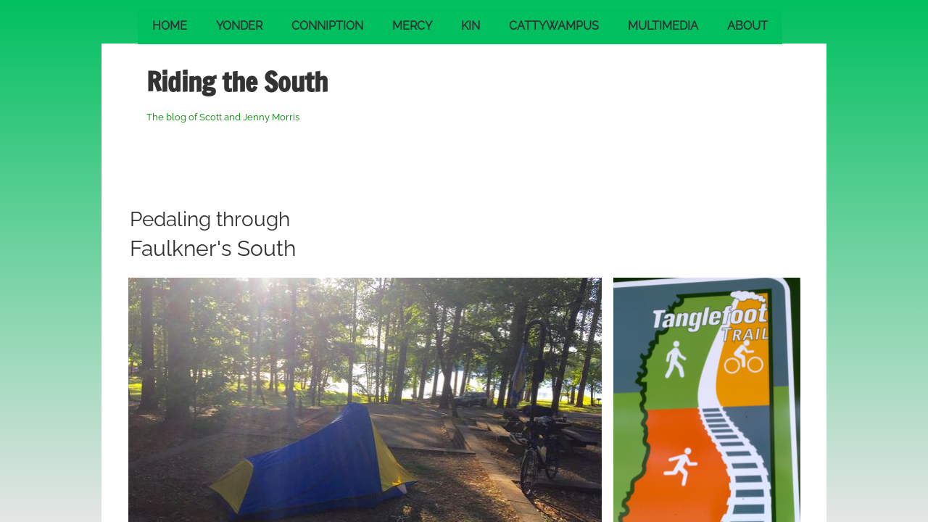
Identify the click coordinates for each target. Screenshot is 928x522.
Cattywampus (554, 26)
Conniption (327, 26)
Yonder (239, 26)
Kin (470, 26)
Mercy (412, 26)
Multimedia (663, 26)
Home (169, 26)
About (747, 26)
